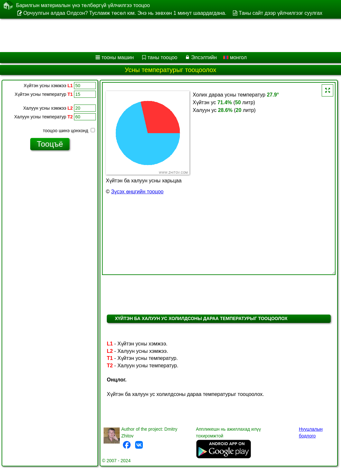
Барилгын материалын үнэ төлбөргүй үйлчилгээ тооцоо (83, 5)
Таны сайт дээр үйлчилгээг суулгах (280, 13)
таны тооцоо (163, 57)
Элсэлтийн (204, 57)
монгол (235, 57)
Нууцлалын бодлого (311, 432)
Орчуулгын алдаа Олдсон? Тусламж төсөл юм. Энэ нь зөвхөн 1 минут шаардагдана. (124, 13)
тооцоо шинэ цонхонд (69, 130)
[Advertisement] (164, 35)
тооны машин (118, 57)
